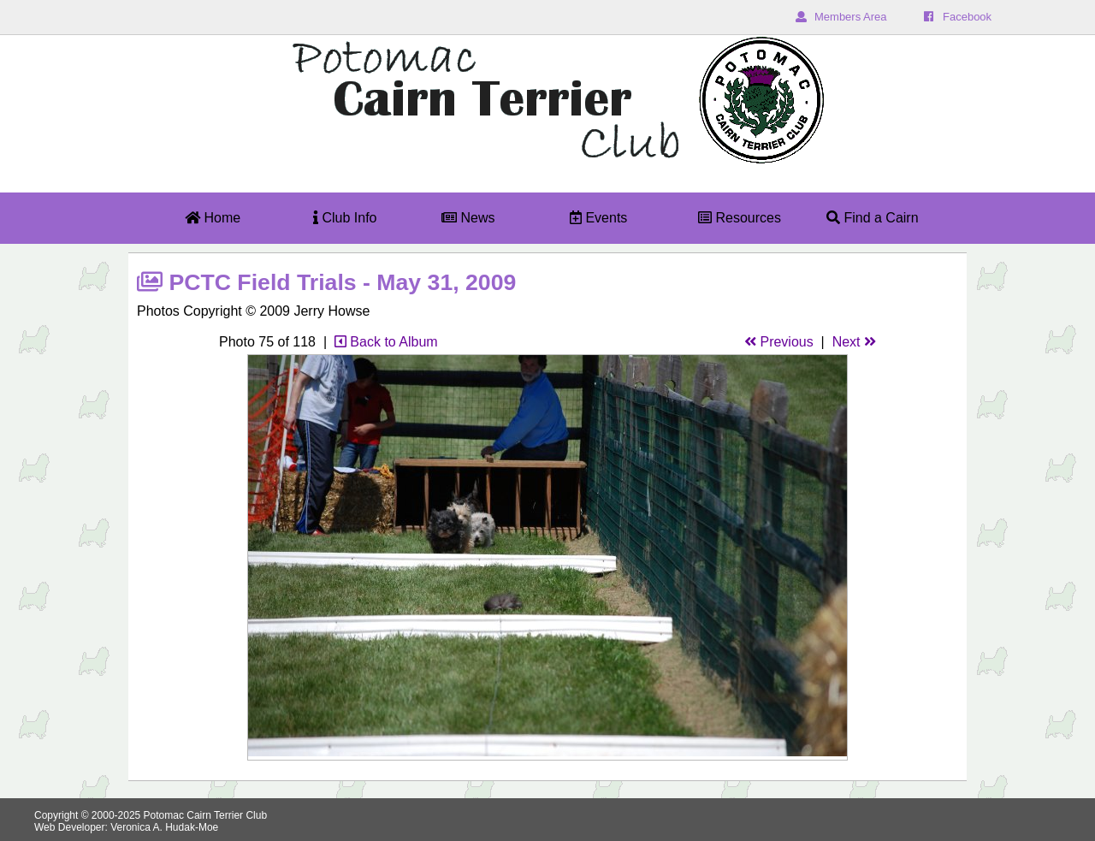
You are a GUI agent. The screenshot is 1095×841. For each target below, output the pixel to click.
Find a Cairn (872, 217)
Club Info (344, 217)
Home (212, 217)
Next (854, 342)
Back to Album (386, 342)
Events (598, 217)
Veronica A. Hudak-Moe (164, 827)
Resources (739, 217)
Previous (779, 342)
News (467, 217)
